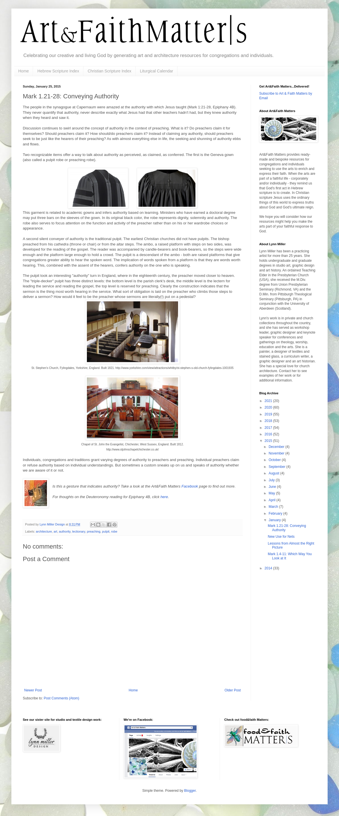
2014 (269, 568)
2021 (269, 401)
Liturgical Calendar (156, 71)
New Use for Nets (281, 537)
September (277, 467)
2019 (269, 414)
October (275, 460)
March (274, 507)
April (272, 500)
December (277, 447)
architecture (44, 531)
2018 (269, 421)
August (274, 473)
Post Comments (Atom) (61, 698)
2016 (269, 434)
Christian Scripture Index (109, 71)
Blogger (190, 791)
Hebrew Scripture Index (58, 71)
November (277, 453)
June (273, 487)
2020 (269, 407)
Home (23, 71)
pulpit (105, 531)
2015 (269, 441)
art (55, 531)
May (272, 493)
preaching (93, 531)
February (276, 513)
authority (65, 531)
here (164, 497)
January (275, 520)
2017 (269, 428)
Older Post (232, 690)
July (272, 480)
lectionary (78, 531)
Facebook (190, 486)
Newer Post (33, 690)
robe (114, 531)
